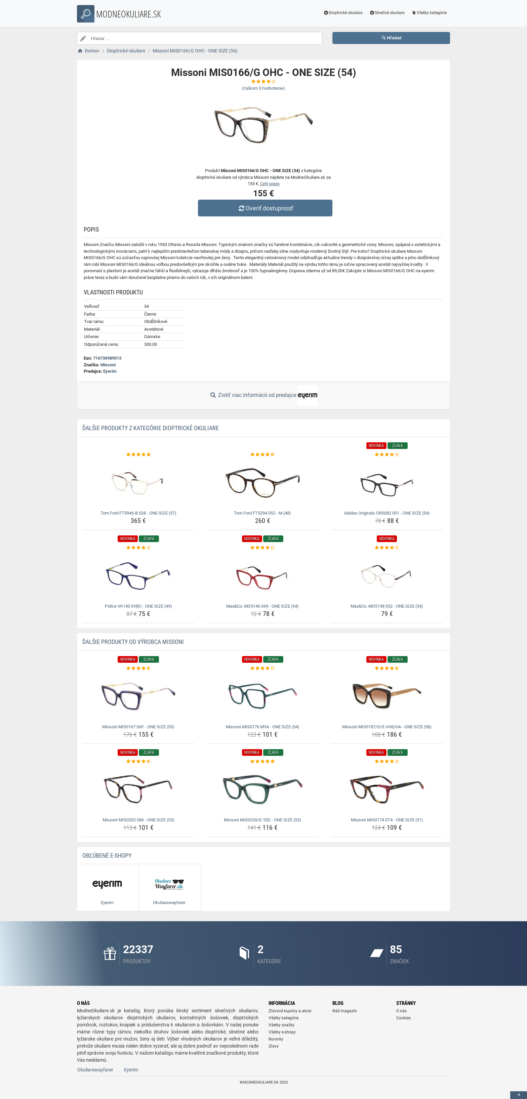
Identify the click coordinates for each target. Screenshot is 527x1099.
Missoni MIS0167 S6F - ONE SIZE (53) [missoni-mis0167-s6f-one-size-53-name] (138, 726)
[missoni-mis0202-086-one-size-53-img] (139, 790)
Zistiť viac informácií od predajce (263, 395)
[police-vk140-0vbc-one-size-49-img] (139, 576)
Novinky (276, 1039)
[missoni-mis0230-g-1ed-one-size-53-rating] (263, 761)
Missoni (108, 364)
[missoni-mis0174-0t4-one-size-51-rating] (387, 761)
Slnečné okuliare (386, 12)
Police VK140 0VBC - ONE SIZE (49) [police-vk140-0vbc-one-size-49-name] (138, 606)
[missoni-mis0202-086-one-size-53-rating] (139, 761)
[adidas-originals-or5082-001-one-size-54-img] (387, 483)
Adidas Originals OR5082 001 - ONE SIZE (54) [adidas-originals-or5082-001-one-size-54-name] (387, 513)
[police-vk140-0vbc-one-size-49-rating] (139, 547)
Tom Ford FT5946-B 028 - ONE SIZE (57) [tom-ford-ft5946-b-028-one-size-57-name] (138, 513)
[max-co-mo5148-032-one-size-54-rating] (387, 547)
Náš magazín (344, 1011)
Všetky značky (281, 1025)
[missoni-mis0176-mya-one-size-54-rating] (263, 668)
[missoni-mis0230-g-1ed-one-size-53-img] (263, 790)
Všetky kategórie (429, 12)
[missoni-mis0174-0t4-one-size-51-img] (387, 790)
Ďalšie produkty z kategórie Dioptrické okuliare (150, 428)
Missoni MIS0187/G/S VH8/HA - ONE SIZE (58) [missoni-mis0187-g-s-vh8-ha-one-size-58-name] (387, 726)
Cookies (403, 1018)
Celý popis (270, 183)
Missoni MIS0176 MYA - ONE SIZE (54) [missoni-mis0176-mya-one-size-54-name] (262, 726)
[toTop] (518, 1095)
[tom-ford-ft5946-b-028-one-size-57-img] (139, 483)
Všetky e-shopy (282, 1032)
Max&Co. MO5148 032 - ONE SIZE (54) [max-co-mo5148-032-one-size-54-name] (387, 606)
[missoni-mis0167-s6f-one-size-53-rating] (139, 668)
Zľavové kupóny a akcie (290, 1011)
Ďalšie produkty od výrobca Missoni (133, 641)
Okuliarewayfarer (95, 1069)
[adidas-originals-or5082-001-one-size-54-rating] (387, 454)
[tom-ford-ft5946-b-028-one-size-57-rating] (139, 454)
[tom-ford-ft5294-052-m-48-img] (263, 483)
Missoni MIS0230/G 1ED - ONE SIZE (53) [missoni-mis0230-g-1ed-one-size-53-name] (262, 819)
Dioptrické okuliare (343, 12)
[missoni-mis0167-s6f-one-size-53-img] (139, 696)
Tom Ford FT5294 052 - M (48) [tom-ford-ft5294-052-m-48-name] (262, 513)
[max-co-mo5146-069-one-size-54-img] (263, 576)
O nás (401, 1011)
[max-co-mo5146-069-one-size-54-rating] (263, 547)
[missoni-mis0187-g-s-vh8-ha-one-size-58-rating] (387, 668)
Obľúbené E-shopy (106, 855)
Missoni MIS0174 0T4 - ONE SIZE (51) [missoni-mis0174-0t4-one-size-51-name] (387, 819)
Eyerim (110, 371)
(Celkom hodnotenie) (263, 88)
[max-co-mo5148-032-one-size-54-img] (387, 576)
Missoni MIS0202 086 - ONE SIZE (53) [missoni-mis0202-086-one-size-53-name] (138, 819)
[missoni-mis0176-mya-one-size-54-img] (263, 696)
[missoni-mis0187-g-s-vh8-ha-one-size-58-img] (387, 696)
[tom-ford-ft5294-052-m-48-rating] (263, 454)
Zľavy (274, 1046)
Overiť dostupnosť (265, 208)
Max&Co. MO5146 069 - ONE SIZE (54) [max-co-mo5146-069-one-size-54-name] (262, 606)
